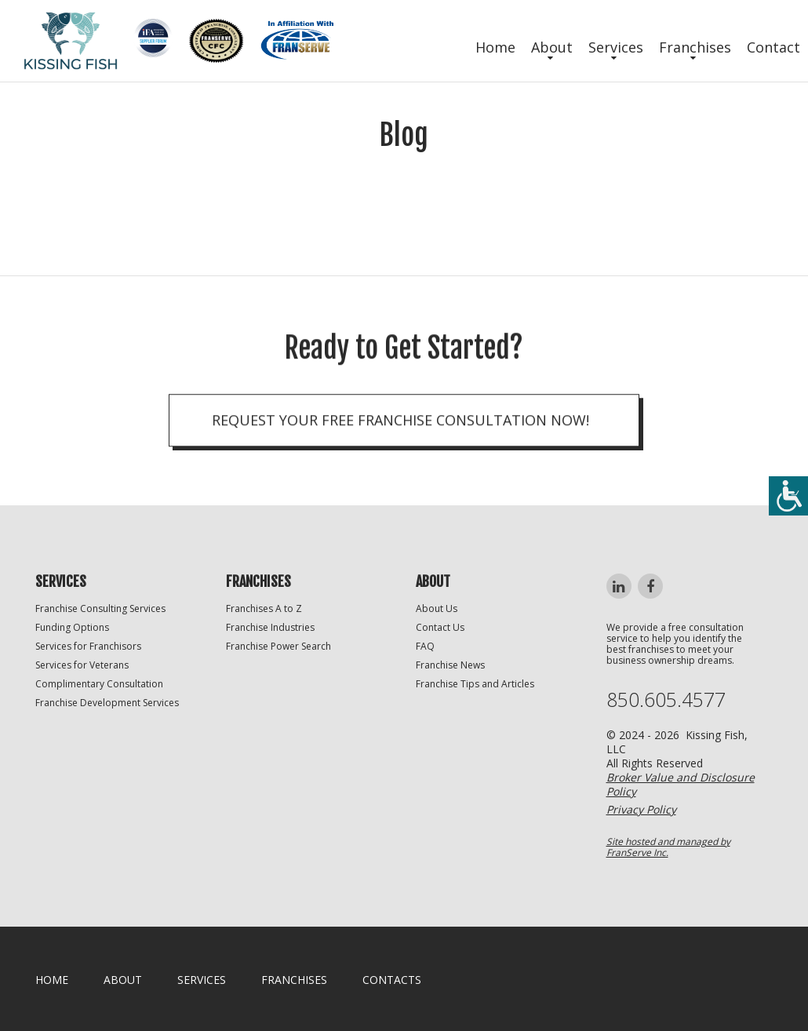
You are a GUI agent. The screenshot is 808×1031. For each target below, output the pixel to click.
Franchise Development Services (107, 702)
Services (615, 47)
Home (495, 47)
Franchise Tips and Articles (475, 683)
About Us (436, 608)
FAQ (425, 646)
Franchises (695, 47)
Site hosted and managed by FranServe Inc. (668, 847)
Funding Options (72, 627)
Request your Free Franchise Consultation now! (400, 423)
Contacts (391, 979)
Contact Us (440, 627)
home (51, 979)
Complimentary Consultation (99, 683)
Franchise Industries (270, 627)
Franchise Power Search (278, 646)
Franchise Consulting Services (100, 608)
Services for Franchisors (88, 646)
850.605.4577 (666, 699)
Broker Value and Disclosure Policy (680, 784)
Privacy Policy (641, 809)
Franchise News (450, 665)
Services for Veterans (82, 665)
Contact (773, 47)
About (552, 47)
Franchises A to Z (264, 608)
